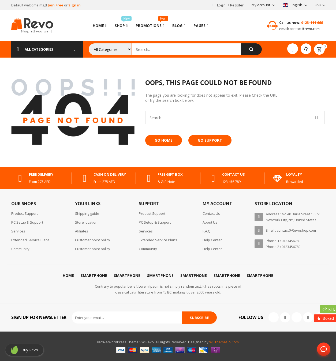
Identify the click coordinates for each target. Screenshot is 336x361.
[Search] (251, 49)
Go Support (210, 140)
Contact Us (323, 349)
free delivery (41, 174)
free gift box (170, 174)
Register (237, 5)
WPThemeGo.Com (224, 342)
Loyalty (294, 174)
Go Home (164, 140)
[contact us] (213, 178)
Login (221, 5)
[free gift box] (149, 178)
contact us (233, 174)
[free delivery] (20, 178)
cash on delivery (110, 174)
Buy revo (29, 349)
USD (318, 5)
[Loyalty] (277, 178)
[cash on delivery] (84, 178)
